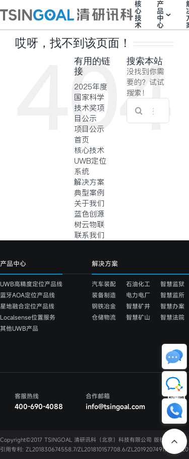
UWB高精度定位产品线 (31, 284)
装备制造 (104, 295)
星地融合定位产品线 (27, 306)
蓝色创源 (89, 214)
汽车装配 (104, 284)
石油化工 (138, 284)
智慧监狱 (172, 284)
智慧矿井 (138, 306)
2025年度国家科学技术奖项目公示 (90, 102)
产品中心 (160, 15)
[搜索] (139, 110)
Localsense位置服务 (27, 317)
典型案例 (89, 192)
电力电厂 (138, 295)
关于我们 (89, 203)
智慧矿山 (138, 317)
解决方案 (89, 182)
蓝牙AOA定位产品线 (27, 295)
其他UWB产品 (19, 328)
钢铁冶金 (104, 306)
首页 (81, 139)
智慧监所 (172, 295)
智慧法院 (172, 317)
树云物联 (89, 224)
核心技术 (138, 15)
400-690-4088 (39, 406)
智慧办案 (172, 306)
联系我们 (89, 235)
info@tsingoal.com (115, 406)
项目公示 (89, 129)
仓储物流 (104, 317)
